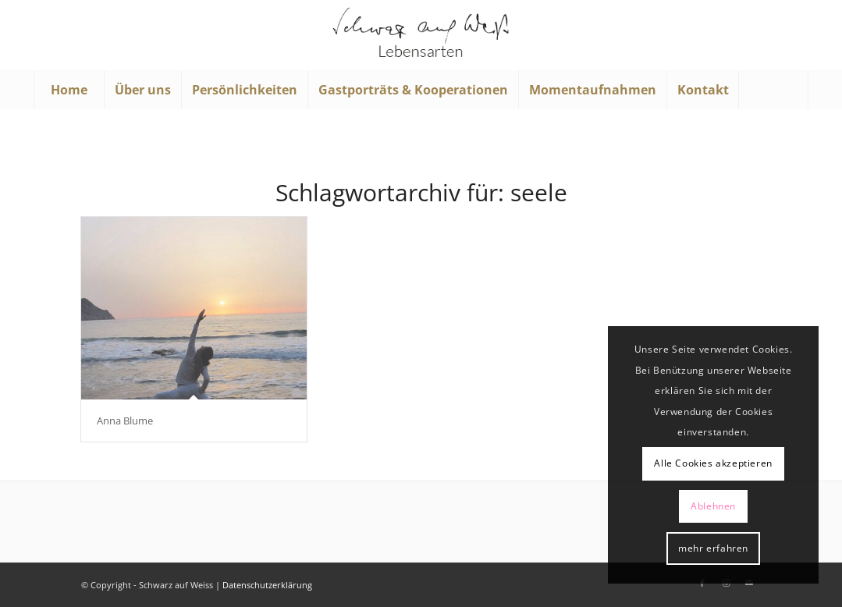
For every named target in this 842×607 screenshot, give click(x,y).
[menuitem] (69, 89)
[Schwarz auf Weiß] (420, 35)
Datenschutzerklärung (267, 585)
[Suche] (773, 89)
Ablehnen (713, 506)
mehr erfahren (713, 548)
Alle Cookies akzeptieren (713, 463)
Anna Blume (125, 421)
